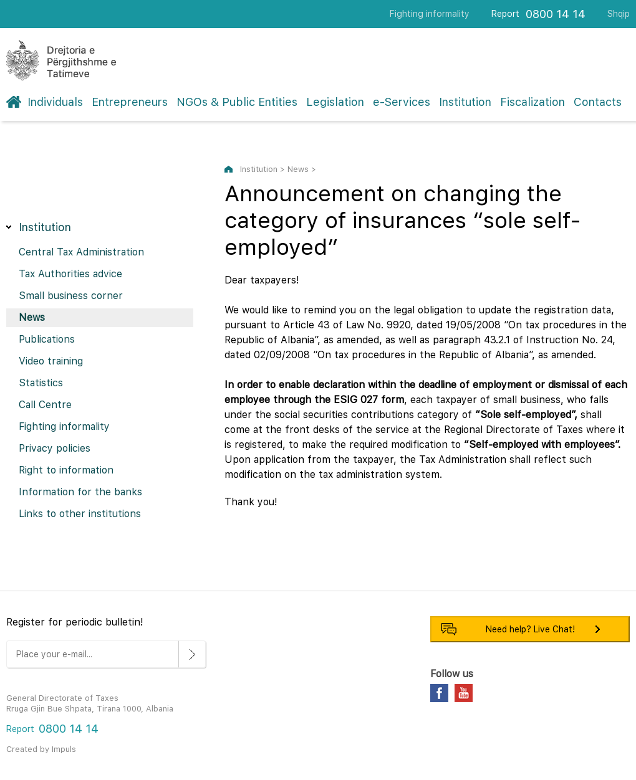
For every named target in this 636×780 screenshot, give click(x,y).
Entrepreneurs (130, 101)
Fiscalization (532, 101)
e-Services (401, 101)
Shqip (618, 14)
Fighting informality (430, 14)
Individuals (55, 101)
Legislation (335, 101)
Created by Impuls (41, 749)
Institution (465, 101)
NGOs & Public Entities (236, 101)
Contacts (598, 101)
